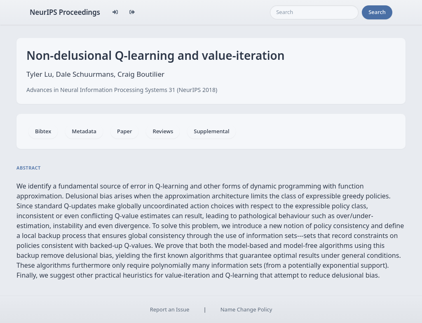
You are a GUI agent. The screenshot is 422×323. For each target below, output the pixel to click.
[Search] (314, 12)
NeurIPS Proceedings (65, 12)
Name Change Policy (246, 309)
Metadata (84, 131)
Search (377, 12)
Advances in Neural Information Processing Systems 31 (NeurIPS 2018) (121, 90)
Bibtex (43, 131)
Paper (124, 131)
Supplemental (211, 131)
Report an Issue (170, 309)
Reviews (162, 131)
